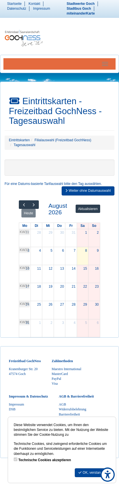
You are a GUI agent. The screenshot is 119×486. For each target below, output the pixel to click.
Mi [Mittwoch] (48, 226)
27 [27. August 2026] (62, 304)
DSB (12, 409)
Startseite (14, 4)
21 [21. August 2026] (73, 287)
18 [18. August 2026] (39, 287)
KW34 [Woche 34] (24, 286)
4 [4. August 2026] (40, 251)
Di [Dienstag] (36, 226)
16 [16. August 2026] (97, 269)
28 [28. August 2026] (73, 304)
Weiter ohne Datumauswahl (88, 191)
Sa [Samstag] (82, 226)
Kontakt (34, 4)
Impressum (41, 9)
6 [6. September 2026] (98, 323)
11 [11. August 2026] (39, 269)
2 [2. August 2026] (98, 233)
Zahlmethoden (62, 361)
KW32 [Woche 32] (24, 250)
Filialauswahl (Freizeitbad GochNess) (63, 140)
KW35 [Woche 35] (24, 304)
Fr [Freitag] (71, 226)
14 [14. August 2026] (73, 269)
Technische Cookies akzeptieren (44, 460)
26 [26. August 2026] (50, 304)
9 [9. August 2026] (98, 251)
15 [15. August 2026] (85, 269)
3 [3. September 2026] (63, 323)
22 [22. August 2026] (85, 287)
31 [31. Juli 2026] (73, 233)
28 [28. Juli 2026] (39, 233)
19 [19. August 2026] (50, 287)
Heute (28, 213)
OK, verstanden (92, 473)
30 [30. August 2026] (97, 304)
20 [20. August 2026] (62, 287)
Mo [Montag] (24, 226)
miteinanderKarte (81, 13)
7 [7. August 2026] (75, 251)
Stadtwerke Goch (81, 4)
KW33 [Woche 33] (24, 268)
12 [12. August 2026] (50, 269)
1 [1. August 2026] (86, 233)
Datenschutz (16, 9)
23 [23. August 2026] (97, 287)
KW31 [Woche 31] (24, 232)
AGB (62, 404)
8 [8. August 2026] (86, 251)
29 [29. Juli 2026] (50, 233)
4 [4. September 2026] (75, 323)
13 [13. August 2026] (62, 269)
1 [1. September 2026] (40, 323)
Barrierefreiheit (69, 414)
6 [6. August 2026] (63, 251)
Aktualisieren (88, 209)
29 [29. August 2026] (85, 304)
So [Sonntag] (94, 226)
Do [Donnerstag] (59, 226)
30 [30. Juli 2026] (62, 233)
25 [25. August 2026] (39, 304)
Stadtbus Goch (79, 9)
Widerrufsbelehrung (72, 409)
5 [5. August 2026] (52, 251)
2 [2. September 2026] (52, 323)
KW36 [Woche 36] (24, 322)
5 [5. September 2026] (86, 323)
